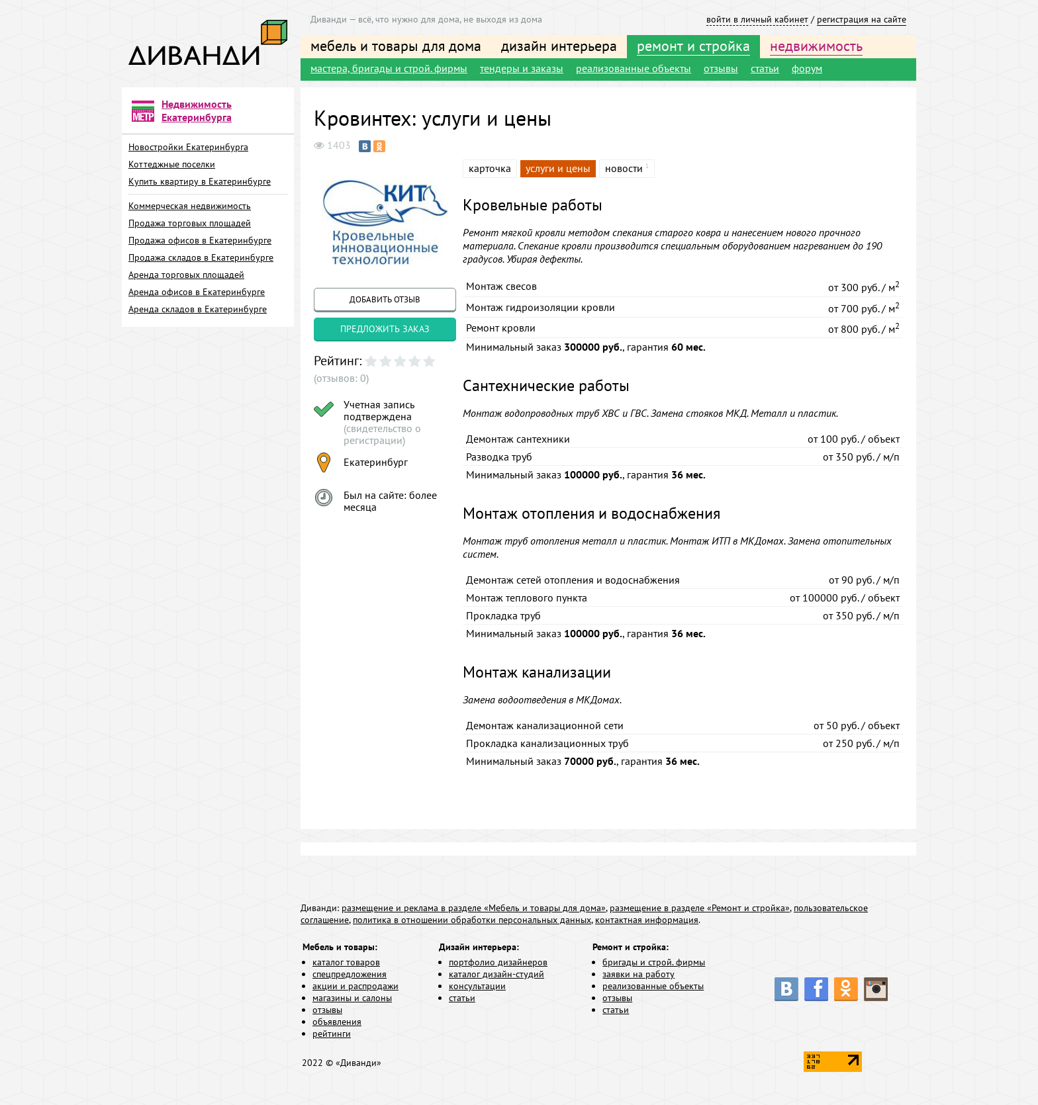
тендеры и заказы (521, 68)
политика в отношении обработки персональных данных (472, 920)
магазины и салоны (352, 998)
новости (624, 168)
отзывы (721, 68)
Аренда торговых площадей (186, 275)
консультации (477, 986)
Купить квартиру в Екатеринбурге (199, 181)
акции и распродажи (355, 986)
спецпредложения (349, 974)
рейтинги (331, 1033)
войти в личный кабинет (757, 19)
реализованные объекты (633, 68)
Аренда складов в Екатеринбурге (197, 309)
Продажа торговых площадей (189, 223)
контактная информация (646, 920)
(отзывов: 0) (341, 377)
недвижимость (816, 45)
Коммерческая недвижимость (189, 206)
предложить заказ (385, 329)
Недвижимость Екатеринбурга (197, 110)
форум (807, 68)
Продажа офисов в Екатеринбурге (199, 240)
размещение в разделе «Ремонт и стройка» (700, 908)
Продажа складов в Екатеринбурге (200, 257)
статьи (765, 68)
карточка (490, 168)
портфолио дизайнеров (498, 962)
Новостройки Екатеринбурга (188, 147)
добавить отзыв (385, 299)
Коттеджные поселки (171, 164)
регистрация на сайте (861, 19)
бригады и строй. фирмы (653, 962)
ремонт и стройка (693, 45)
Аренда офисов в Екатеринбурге (196, 292)
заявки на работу (638, 974)
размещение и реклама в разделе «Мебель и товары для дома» (474, 908)
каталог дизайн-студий (496, 974)
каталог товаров (346, 962)
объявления (336, 1022)
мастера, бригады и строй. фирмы (388, 68)
